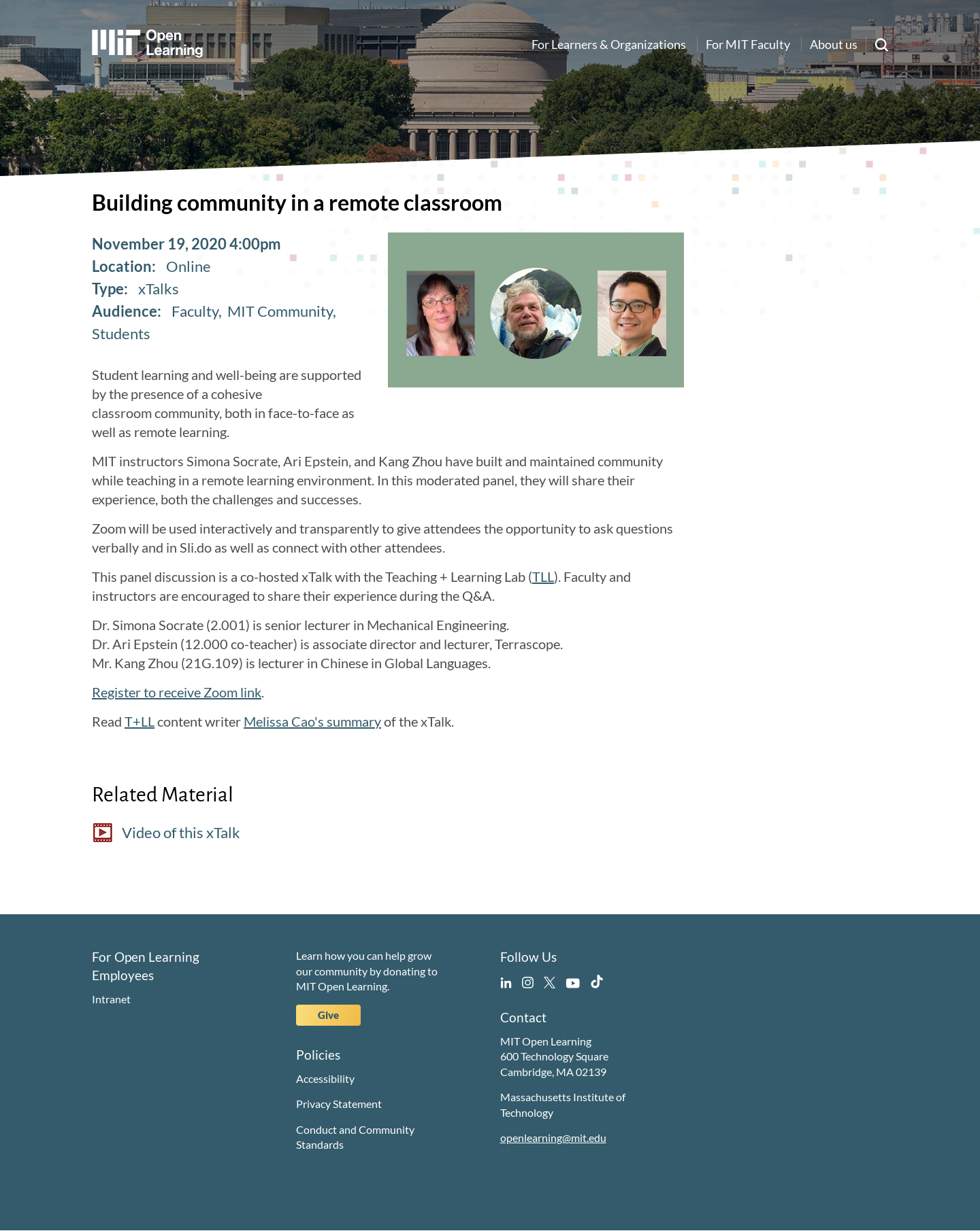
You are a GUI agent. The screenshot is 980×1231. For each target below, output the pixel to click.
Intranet (111, 998)
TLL (543, 576)
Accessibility (325, 1078)
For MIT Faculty (748, 44)
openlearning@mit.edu (553, 1137)
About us (834, 44)
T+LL (139, 721)
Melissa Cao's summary (312, 721)
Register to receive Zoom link (176, 692)
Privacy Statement (339, 1103)
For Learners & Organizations (609, 44)
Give (328, 1015)
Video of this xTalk (181, 832)
